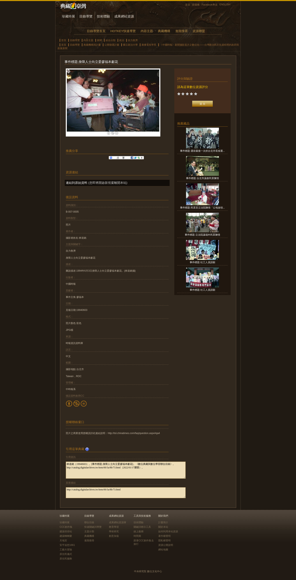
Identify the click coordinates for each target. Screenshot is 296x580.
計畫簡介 (163, 522)
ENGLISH (225, 4)
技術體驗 (103, 16)
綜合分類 (111, 40)
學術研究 (114, 531)
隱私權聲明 (164, 540)
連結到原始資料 (76, 182)
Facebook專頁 (209, 4)
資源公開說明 (165, 545)
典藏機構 (164, 31)
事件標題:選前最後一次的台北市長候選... (202, 150)
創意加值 (114, 536)
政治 (121, 40)
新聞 (99, 40)
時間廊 (137, 536)
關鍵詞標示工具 (142, 527)
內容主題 (147, 31)
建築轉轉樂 (66, 536)
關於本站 (163, 527)
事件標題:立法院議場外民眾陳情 (202, 234)
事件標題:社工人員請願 (202, 262)
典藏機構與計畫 (92, 44)
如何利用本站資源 (168, 531)
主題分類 (89, 531)
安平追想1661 (67, 545)
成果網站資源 (124, 16)
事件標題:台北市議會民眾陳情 (202, 178)
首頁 (187, 4)
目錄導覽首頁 (96, 31)
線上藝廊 (138, 531)
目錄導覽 (85, 16)
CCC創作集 (66, 527)
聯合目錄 (89, 522)
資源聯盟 (199, 31)
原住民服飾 (66, 558)
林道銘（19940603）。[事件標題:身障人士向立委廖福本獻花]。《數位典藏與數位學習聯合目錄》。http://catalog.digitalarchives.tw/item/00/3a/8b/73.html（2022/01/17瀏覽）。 (126, 470)
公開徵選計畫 (111, 44)
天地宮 (63, 540)
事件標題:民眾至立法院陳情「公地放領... (202, 207)
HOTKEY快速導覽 (122, 31)
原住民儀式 (66, 554)
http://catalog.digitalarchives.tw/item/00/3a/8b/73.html (126, 492)
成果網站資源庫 (117, 522)
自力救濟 (133, 40)
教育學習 (114, 527)
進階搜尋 (181, 31)
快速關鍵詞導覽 (93, 527)
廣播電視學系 (148, 44)
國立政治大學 (130, 44)
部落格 (196, 4)
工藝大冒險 (66, 549)
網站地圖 (163, 549)
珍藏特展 (68, 16)
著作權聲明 (164, 536)
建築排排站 (66, 531)
